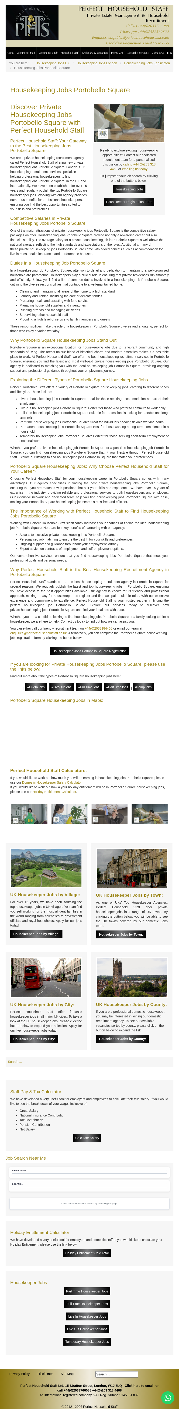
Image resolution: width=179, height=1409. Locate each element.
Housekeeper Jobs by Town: (121, 934)
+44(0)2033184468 (98, 628)
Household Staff (70, 53)
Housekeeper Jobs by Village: (36, 934)
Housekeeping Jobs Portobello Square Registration (89, 651)
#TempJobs (143, 687)
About (10, 53)
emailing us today (134, 169)
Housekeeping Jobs (129, 189)
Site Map (67, 1374)
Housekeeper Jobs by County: (122, 1039)
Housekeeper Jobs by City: (34, 1039)
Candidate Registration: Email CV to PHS (137, 43)
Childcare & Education (95, 53)
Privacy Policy (19, 1374)
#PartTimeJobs (117, 687)
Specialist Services (137, 53)
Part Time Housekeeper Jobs (87, 1291)
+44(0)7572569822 (153, 32)
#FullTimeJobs (89, 687)
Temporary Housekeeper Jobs (87, 1342)
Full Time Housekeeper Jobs (87, 1304)
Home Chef (117, 53)
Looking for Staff (26, 53)
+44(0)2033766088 (153, 26)
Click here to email (139, 1386)
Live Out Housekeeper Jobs (87, 1329)
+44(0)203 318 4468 (107, 1390)
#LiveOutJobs (62, 687)
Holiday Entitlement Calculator (54, 792)
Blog (169, 53)
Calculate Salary (87, 1138)
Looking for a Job (48, 53)
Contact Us (158, 53)
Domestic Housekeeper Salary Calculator (52, 782)
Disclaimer (45, 1374)
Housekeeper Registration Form (129, 202)
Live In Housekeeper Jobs (87, 1316)
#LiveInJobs (36, 687)
